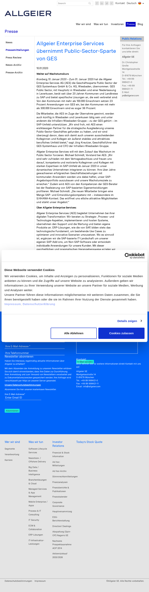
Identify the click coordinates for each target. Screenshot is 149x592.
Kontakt (120, 3)
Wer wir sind (12, 442)
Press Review (14, 57)
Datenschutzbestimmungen (18, 581)
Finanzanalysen (60, 482)
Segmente (10, 448)
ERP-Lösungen (36, 534)
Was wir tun (36, 442)
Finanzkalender (59, 496)
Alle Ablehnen (73, 333)
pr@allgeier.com (130, 95)
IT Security (34, 520)
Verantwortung (12, 454)
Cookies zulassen (121, 333)
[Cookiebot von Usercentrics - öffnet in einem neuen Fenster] (128, 256)
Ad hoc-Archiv (59, 471)
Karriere (8, 460)
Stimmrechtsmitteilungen (65, 476)
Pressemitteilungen (17, 50)
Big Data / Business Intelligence (34, 471)
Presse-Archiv (14, 72)
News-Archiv (13, 64)
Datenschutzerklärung (39, 304)
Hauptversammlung (62, 511)
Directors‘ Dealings (61, 526)
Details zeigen (127, 321)
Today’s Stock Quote (89, 442)
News (9, 42)
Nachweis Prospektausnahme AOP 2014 (61, 544)
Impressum (12, 304)
